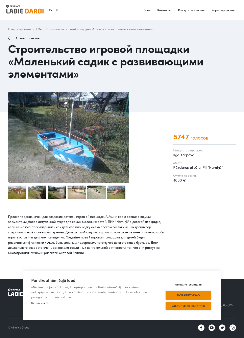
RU (57, 10)
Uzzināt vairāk (40, 303)
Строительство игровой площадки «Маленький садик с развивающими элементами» (99, 29)
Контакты (164, 10)
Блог (147, 10)
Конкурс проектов (191, 10)
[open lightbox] (86, 137)
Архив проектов (28, 38)
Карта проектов (223, 10)
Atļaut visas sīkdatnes (188, 306)
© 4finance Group (18, 327)
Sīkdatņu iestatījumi (188, 284)
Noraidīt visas (188, 295)
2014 (39, 29)
